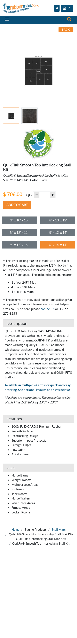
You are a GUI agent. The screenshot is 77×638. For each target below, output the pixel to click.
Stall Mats (59, 529)
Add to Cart (17, 205)
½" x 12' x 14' (58, 232)
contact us (48, 309)
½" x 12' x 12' (19, 232)
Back (66, 29)
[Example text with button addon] (44, 195)
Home (15, 529)
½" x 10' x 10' (19, 220)
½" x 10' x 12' (58, 220)
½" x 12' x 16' (19, 245)
